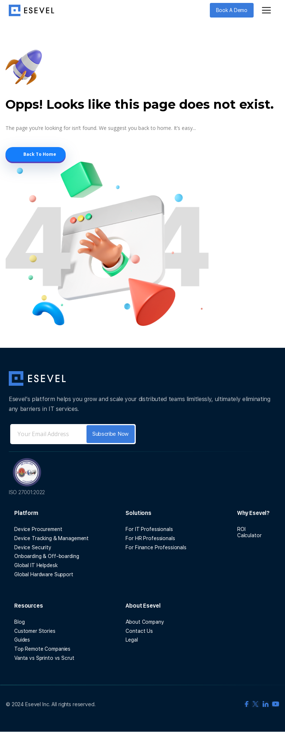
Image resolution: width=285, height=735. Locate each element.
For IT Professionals (149, 529)
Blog (19, 622)
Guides (22, 640)
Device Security (32, 547)
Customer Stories (34, 631)
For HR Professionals (150, 538)
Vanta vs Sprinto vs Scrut (44, 658)
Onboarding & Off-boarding (46, 556)
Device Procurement (38, 529)
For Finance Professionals (156, 547)
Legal (132, 640)
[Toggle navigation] (266, 10)
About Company (145, 622)
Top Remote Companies (42, 649)
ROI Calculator (249, 532)
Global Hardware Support (43, 574)
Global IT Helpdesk (35, 565)
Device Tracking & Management (51, 538)
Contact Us (139, 631)
